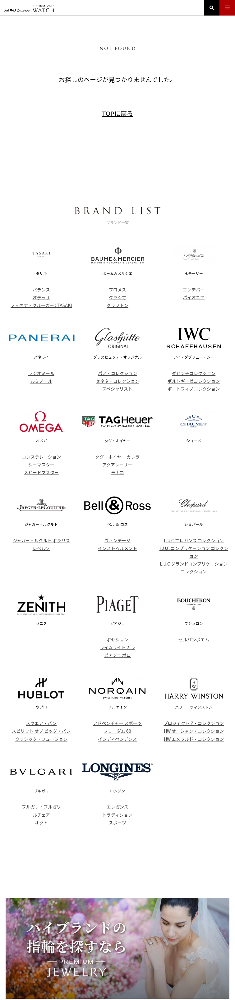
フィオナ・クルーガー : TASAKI (41, 305)
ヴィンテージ (117, 540)
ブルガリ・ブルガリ (41, 807)
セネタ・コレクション (117, 381)
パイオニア (194, 297)
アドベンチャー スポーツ (117, 723)
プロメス (117, 290)
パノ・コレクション (117, 373)
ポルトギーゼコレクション (194, 381)
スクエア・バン (41, 723)
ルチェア (41, 815)
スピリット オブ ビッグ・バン (41, 731)
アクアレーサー (117, 464)
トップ (55, 960)
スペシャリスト (117, 389)
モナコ (117, 472)
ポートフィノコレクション (194, 389)
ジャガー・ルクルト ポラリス (41, 540)
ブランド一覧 (110, 960)
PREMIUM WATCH (117, 938)
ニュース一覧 (140, 960)
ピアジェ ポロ (117, 655)
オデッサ (41, 297)
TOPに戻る (117, 113)
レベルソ (41, 548)
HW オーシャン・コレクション (194, 731)
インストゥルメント (117, 548)
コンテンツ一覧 (172, 960)
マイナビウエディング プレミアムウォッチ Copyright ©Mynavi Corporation (117, 988)
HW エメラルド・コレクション (194, 739)
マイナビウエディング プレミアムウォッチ (29, 8)
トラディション (117, 815)
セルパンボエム (193, 639)
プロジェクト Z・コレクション (194, 723)
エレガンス (117, 807)
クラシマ (117, 297)
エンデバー (194, 290)
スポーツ (117, 822)
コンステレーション (41, 457)
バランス (41, 290)
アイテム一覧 (80, 960)
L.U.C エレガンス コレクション (194, 540)
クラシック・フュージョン (41, 739)
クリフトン (117, 305)
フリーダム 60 (117, 731)
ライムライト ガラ (117, 647)
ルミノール (41, 381)
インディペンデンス (117, 739)
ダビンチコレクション (193, 373)
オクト (41, 822)
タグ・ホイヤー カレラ (117, 457)
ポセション (117, 639)
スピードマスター (41, 472)
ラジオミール (41, 373)
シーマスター (41, 464)
